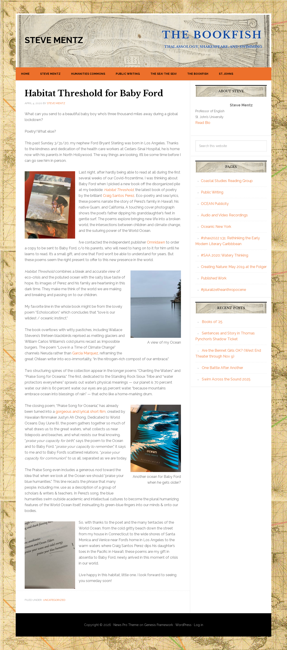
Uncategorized (54, 600)
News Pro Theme (126, 625)
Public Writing (212, 192)
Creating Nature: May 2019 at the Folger (234, 267)
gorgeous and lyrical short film (81, 411)
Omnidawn (156, 242)
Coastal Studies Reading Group (227, 181)
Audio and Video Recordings (224, 215)
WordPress (183, 625)
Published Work (213, 278)
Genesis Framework (158, 625)
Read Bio (202, 123)
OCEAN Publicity (215, 204)
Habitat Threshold (119, 190)
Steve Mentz (54, 40)
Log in (198, 625)
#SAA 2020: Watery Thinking (224, 255)
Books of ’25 (212, 322)
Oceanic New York (216, 226)
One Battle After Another (222, 368)
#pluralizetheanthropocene (223, 290)
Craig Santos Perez (118, 195)
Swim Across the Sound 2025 (226, 379)
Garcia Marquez (85, 353)
